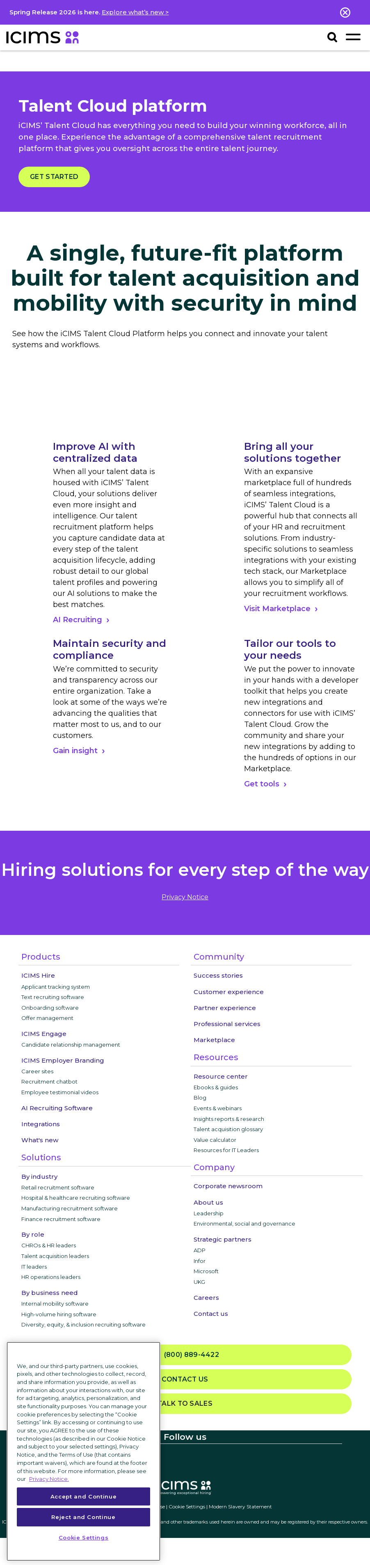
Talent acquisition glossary (228, 1129)
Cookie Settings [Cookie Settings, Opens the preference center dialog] (84, 1537)
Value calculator (215, 1140)
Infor (200, 1261)
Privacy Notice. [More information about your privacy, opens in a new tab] (49, 1479)
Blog (200, 1097)
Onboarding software (50, 1007)
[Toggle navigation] (353, 36)
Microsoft (206, 1271)
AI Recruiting (77, 619)
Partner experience (225, 1008)
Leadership (209, 1213)
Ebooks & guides (216, 1087)
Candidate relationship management (70, 1044)
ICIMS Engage (43, 1034)
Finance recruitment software (60, 1219)
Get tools (261, 783)
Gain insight (75, 750)
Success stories (218, 975)
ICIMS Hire (38, 975)
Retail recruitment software (57, 1187)
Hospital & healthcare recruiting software (75, 1197)
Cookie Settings (187, 1506)
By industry (39, 1176)
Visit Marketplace (277, 608)
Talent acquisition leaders (55, 1256)
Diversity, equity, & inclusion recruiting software (83, 1324)
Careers (206, 1297)
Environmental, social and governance (244, 1223)
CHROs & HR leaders (48, 1245)
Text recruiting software (52, 997)
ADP (200, 1250)
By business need (49, 1293)
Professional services (227, 1024)
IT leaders (34, 1266)
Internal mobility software (55, 1303)
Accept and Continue (83, 1496)
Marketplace (214, 1040)
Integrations (40, 1124)
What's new (39, 1140)
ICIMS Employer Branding (62, 1060)
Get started (54, 177)
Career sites (37, 1071)
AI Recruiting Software (57, 1108)
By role (32, 1234)
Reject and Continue (83, 1517)
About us (208, 1202)
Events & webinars (218, 1108)
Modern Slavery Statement (240, 1506)
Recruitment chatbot (49, 1081)
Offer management (47, 1018)
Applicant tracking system (55, 986)
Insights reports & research (229, 1119)
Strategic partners (222, 1239)
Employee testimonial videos (59, 1092)
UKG (199, 1282)
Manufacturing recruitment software (69, 1208)
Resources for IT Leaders (226, 1150)
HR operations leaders (50, 1277)
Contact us (211, 1314)
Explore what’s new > (135, 12)
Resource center (221, 1076)
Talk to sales (185, 1403)
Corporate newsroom (228, 1186)
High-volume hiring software (58, 1314)
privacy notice (185, 897)
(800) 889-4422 (185, 1355)
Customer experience (229, 992)
